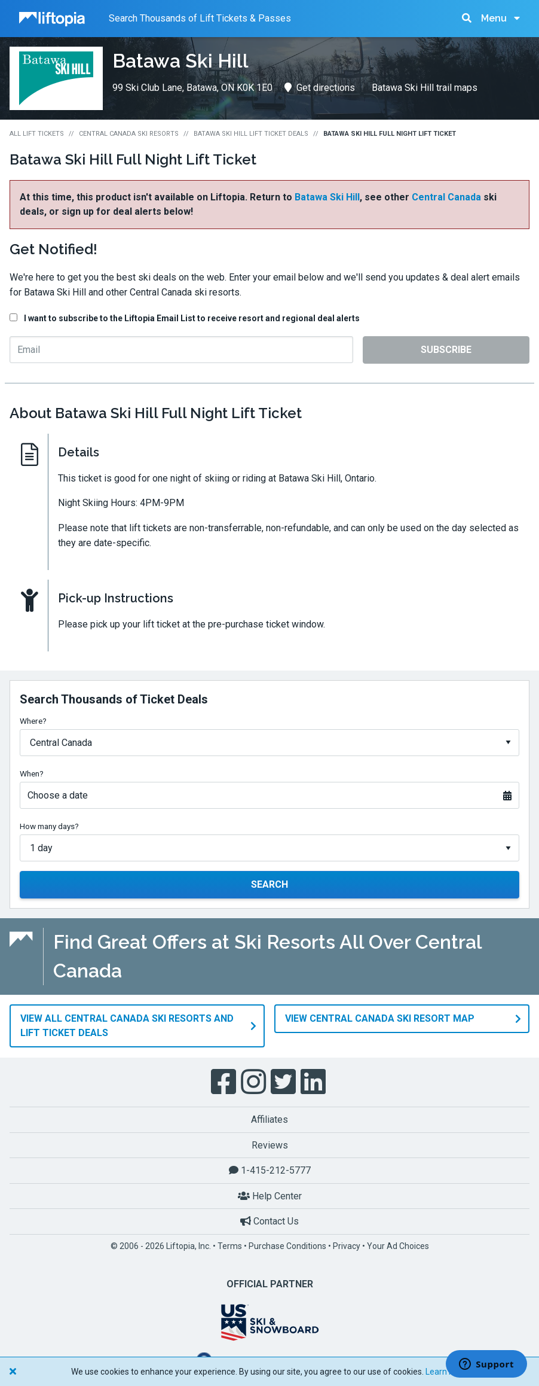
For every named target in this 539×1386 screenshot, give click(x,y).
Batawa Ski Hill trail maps (424, 87)
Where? (33, 721)
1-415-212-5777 (270, 1169)
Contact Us (269, 1220)
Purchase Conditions (287, 1245)
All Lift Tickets (37, 134)
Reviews (270, 1144)
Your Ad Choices (398, 1245)
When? (32, 773)
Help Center (270, 1195)
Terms (230, 1245)
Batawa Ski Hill (327, 197)
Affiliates (269, 1119)
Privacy (346, 1245)
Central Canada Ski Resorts (129, 134)
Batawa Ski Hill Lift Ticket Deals (251, 134)
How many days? (49, 826)
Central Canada (446, 197)
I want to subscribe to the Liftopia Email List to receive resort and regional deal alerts (192, 318)
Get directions (319, 87)
